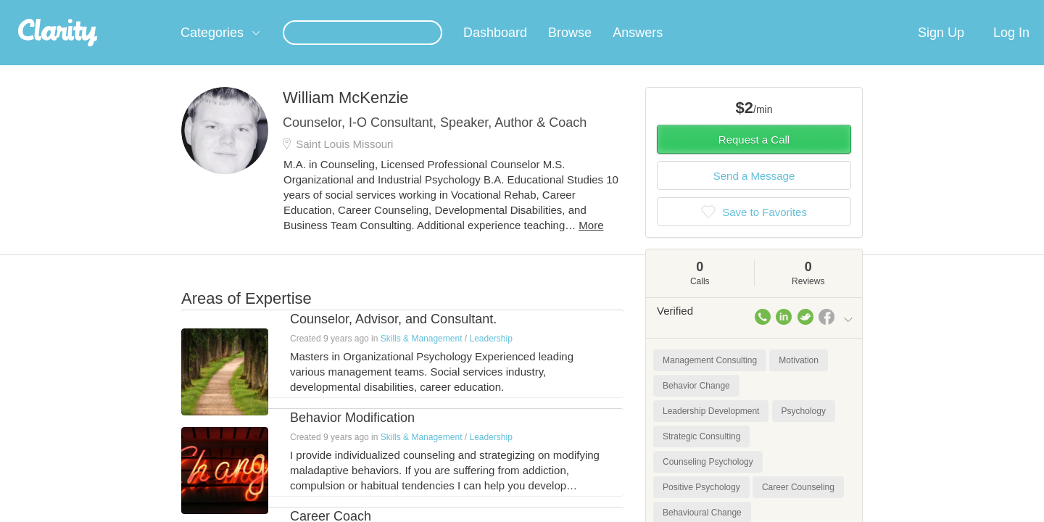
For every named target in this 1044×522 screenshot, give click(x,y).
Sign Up (941, 50)
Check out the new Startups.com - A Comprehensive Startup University (696, 9)
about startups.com (906, 9)
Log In (1011, 50)
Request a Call (754, 157)
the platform (159, 8)
